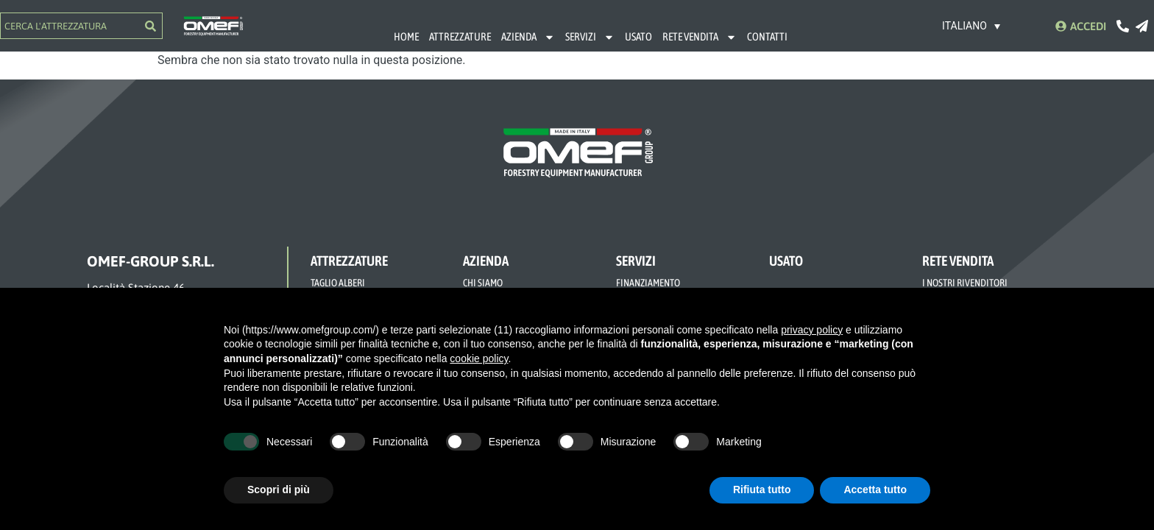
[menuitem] (971, 25)
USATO (638, 36)
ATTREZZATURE (460, 36)
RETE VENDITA (699, 37)
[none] (971, 25)
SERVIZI (590, 37)
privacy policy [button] (812, 330)
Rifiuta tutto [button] (762, 489)
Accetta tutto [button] (875, 489)
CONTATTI (767, 36)
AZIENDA (528, 37)
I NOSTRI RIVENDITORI (965, 283)
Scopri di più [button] (278, 489)
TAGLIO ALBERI (338, 283)
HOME (406, 36)
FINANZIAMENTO (648, 283)
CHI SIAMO (483, 283)
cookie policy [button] (479, 358)
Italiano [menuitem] (964, 26)
